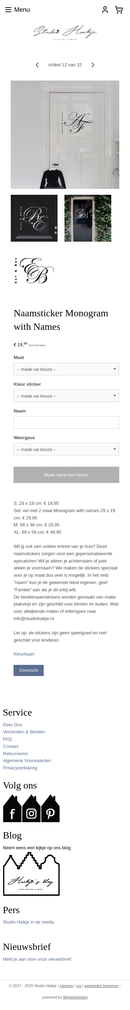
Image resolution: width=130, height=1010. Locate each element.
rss (78, 986)
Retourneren (15, 753)
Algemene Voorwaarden (27, 760)
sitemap (66, 986)
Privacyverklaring (20, 767)
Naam (20, 410)
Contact (10, 746)
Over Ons (12, 724)
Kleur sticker (27, 384)
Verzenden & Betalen (24, 731)
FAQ (7, 739)
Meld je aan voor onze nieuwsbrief (37, 959)
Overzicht (28, 670)
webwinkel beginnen (102, 986)
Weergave (24, 437)
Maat (19, 357)
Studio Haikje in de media (28, 922)
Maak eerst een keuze (66, 474)
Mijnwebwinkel (75, 997)
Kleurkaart (24, 654)
